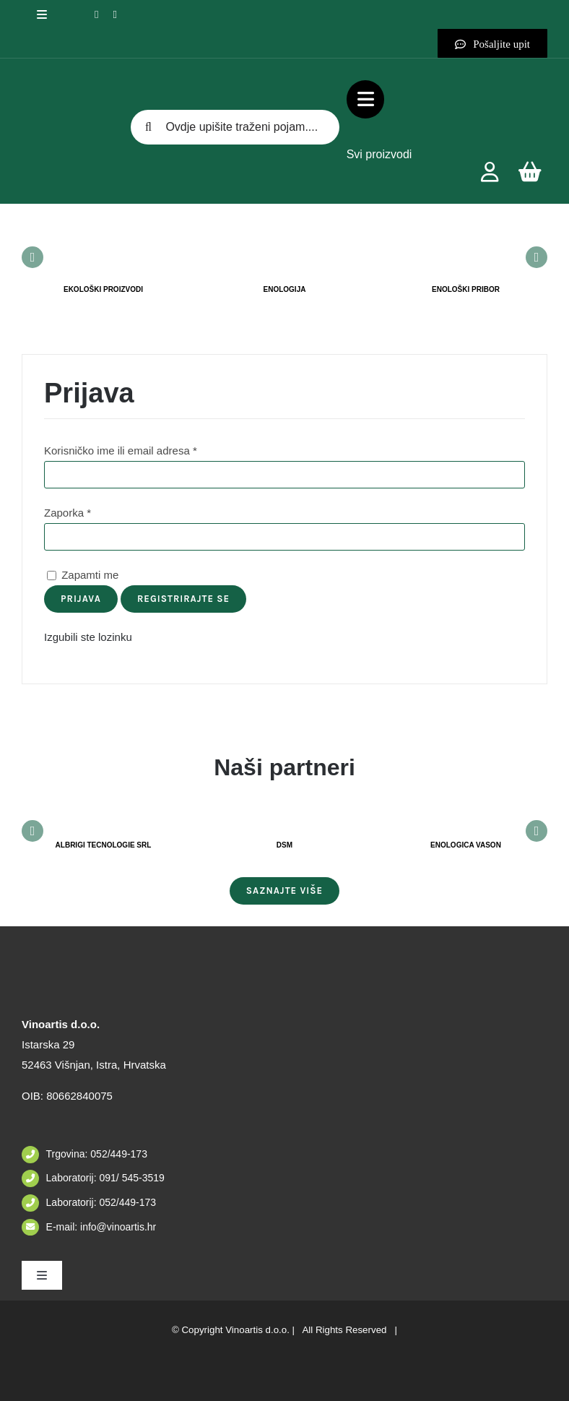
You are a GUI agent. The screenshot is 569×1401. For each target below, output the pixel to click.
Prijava (81, 598)
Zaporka (67, 512)
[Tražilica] (148, 127)
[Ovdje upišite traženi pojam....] (235, 127)
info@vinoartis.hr (116, 1227)
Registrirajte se (183, 598)
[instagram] (114, 14)
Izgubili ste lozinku (88, 637)
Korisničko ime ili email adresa (120, 450)
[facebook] (96, 14)
